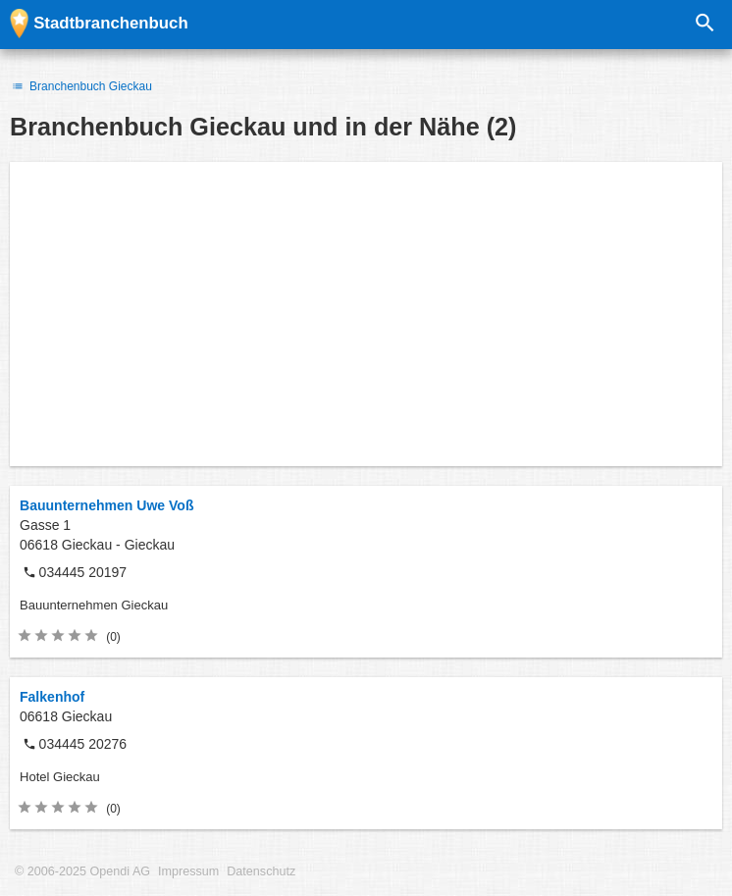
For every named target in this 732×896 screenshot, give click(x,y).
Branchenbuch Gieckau (81, 86)
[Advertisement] (366, 314)
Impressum (188, 871)
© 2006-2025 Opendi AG (82, 871)
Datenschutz (261, 871)
